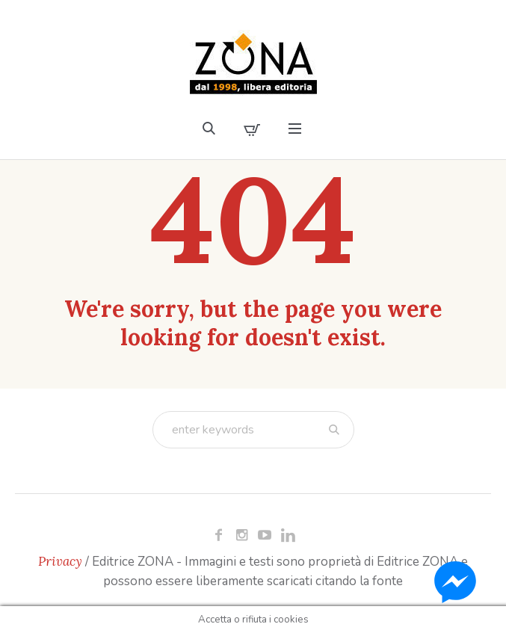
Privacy (60, 561)
